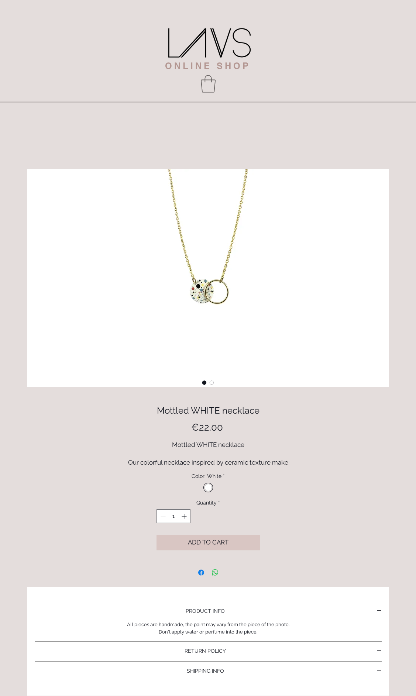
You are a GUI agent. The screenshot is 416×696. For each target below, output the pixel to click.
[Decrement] (162, 516)
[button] (208, 84)
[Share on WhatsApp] (215, 572)
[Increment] (184, 516)
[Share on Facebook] (201, 572)
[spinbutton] (173, 516)
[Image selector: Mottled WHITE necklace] (204, 382)
